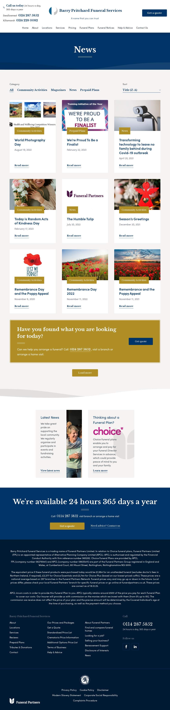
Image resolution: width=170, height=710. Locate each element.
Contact (14, 652)
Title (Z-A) (141, 89)
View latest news (50, 470)
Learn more (100, 470)
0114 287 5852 (28, 15)
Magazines (58, 89)
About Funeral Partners (97, 622)
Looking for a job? (94, 635)
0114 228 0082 (27, 20)
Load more (85, 372)
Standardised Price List (59, 632)
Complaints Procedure (85, 700)
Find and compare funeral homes (99, 629)
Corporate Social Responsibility (101, 695)
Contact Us (142, 27)
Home (25, 27)
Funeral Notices (106, 27)
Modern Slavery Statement (66, 695)
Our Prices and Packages (60, 622)
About (35, 27)
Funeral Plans (87, 27)
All (11, 89)
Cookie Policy (87, 690)
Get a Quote (53, 627)
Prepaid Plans (89, 89)
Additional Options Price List (62, 642)
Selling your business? (97, 640)
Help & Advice (125, 27)
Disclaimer (103, 690)
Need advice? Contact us (105, 525)
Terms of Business (56, 647)
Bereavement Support (96, 645)
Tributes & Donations (21, 647)
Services (60, 27)
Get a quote (154, 12)
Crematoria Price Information (63, 637)
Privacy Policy (69, 690)
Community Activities (32, 89)
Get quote (141, 341)
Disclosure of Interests (97, 650)
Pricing (72, 27)
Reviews (14, 637)
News (72, 89)
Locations (47, 27)
